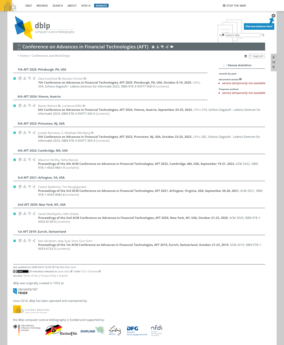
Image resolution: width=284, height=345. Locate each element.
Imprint (63, 275)
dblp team (70, 267)
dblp (28, 5)
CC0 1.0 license (89, 271)
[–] (225, 65)
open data (63, 271)
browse (42, 5)
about (72, 5)
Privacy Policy (48, 275)
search (58, 5)
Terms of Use (30, 275)
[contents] (162, 86)
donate (101, 5)
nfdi (84, 5)
